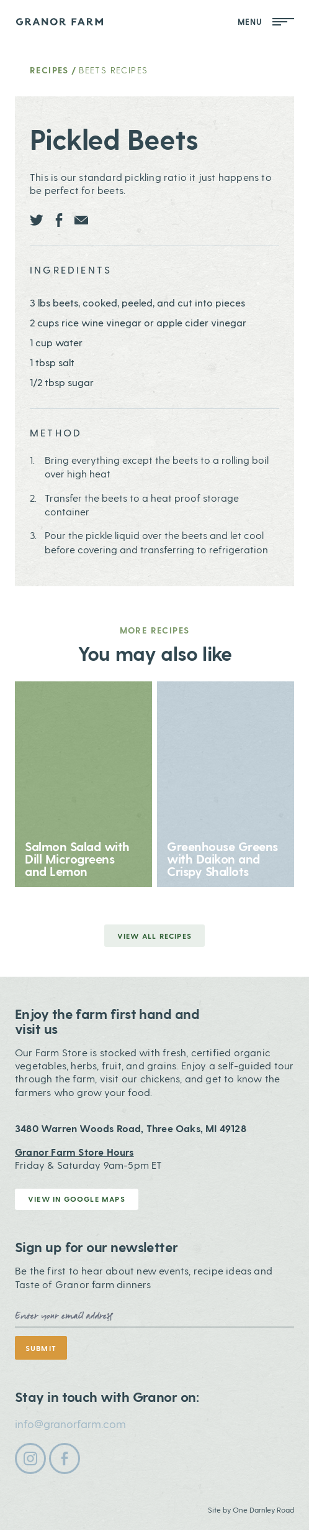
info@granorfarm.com (70, 1423)
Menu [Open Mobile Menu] (266, 21)
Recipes (49, 70)
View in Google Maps (76, 1198)
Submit (40, 1347)
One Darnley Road (263, 1509)
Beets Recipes (113, 70)
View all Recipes (154, 935)
